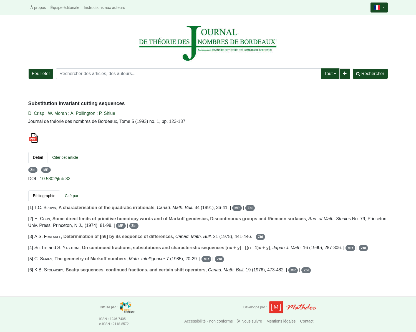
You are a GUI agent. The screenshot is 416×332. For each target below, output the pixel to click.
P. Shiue (107, 113)
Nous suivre (249, 321)
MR (46, 170)
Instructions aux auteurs (104, 7)
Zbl (32, 170)
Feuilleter (41, 73)
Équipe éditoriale (65, 7)
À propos (38, 7)
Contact (306, 321)
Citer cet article (65, 157)
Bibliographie (44, 196)
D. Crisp (36, 113)
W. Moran (57, 113)
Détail (38, 157)
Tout (328, 73)
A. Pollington (82, 113)
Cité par (71, 196)
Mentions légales (281, 321)
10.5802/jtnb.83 (55, 178)
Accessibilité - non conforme (208, 321)
